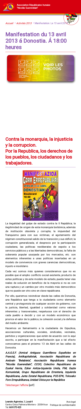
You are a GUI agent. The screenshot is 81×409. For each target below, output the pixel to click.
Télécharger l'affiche (16, 385)
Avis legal (71, 402)
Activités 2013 (24, 23)
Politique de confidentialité (63, 405)
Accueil (9, 23)
